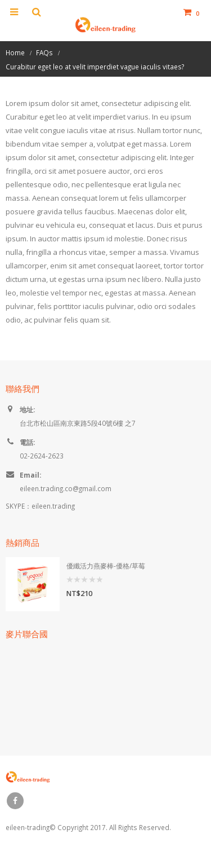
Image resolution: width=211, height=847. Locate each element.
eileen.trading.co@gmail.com (65, 488)
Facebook (15, 800)
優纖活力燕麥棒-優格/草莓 (105, 565)
